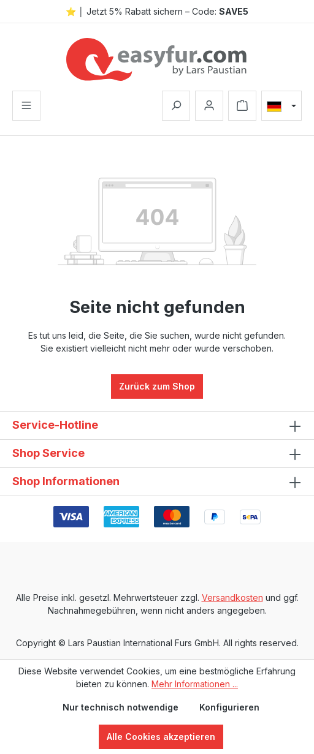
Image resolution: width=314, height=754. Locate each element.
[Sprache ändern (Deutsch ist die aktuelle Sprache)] (281, 106)
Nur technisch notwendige (120, 707)
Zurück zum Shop (157, 386)
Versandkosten (232, 597)
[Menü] (26, 105)
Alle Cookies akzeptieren (161, 736)
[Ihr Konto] (209, 105)
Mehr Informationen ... (194, 684)
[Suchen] (176, 105)
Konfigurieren (229, 707)
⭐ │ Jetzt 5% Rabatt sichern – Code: (157, 11)
